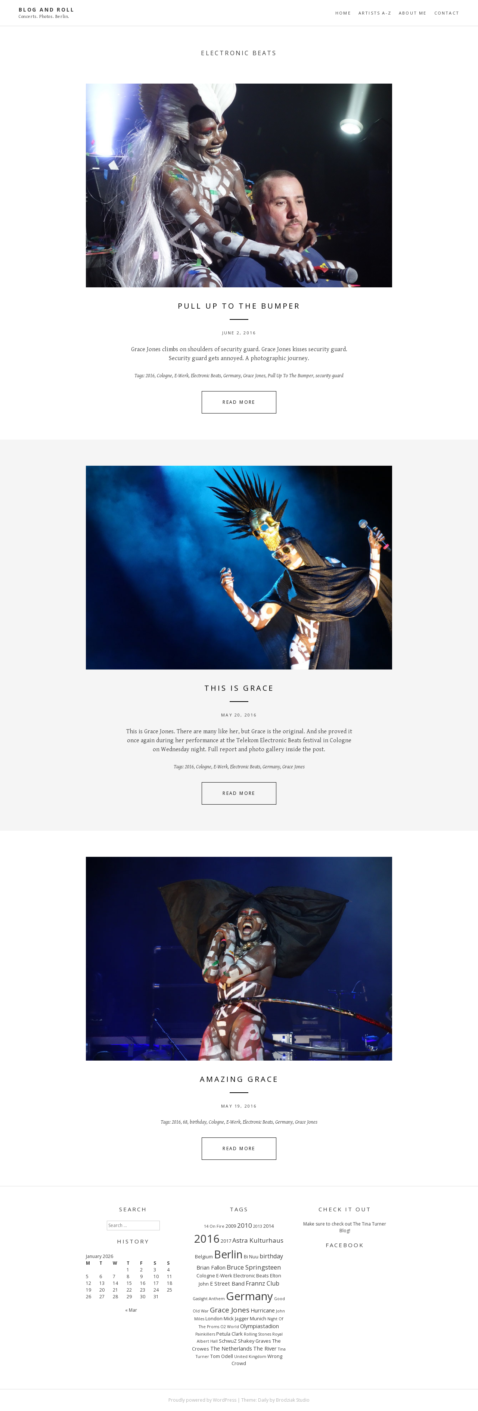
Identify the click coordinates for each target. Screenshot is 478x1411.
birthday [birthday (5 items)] (271, 1256)
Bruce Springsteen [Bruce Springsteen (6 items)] (254, 1267)
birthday (198, 1122)
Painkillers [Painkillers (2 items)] (205, 1334)
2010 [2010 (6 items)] (244, 1225)
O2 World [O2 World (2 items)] (229, 1326)
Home (343, 13)
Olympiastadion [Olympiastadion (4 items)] (259, 1326)
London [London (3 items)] (214, 1318)
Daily (263, 1400)
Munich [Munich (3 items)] (258, 1318)
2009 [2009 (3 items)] (231, 1226)
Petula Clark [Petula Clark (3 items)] (229, 1333)
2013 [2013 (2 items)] (257, 1226)
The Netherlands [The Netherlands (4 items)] (231, 1348)
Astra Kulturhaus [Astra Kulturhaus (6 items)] (257, 1240)
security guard (330, 376)
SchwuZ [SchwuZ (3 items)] (228, 1340)
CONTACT (446, 13)
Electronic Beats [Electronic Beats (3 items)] (251, 1275)
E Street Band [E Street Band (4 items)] (227, 1283)
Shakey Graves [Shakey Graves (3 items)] (254, 1340)
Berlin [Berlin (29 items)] (228, 1254)
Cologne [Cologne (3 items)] (205, 1275)
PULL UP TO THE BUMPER (239, 306)
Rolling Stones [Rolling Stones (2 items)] (257, 1334)
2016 (150, 376)
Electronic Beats (206, 376)
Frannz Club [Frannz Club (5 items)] (262, 1283)
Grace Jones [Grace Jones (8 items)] (229, 1310)
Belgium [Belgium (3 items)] (204, 1256)
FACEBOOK (345, 1245)
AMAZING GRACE (239, 1079)
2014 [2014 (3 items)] (268, 1226)
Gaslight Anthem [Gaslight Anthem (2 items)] (209, 1298)
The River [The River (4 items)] (265, 1348)
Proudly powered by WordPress (202, 1400)
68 (185, 1122)
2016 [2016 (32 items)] (207, 1238)
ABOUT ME (413, 13)
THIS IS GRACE (239, 688)
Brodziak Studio (293, 1400)
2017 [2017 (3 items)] (226, 1240)
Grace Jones (254, 376)
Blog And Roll (46, 9)
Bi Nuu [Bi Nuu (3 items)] (251, 1256)
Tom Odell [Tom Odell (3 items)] (221, 1356)
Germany (232, 376)
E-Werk (181, 376)
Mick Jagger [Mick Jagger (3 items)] (236, 1318)
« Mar (131, 1310)
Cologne (164, 376)
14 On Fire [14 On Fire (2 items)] (214, 1226)
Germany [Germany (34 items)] (249, 1296)
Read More (239, 402)
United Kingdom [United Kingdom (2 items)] (250, 1356)
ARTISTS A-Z (374, 13)
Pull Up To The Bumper (290, 376)
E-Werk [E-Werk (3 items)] (224, 1275)
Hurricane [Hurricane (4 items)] (263, 1310)
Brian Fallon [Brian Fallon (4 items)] (211, 1267)
